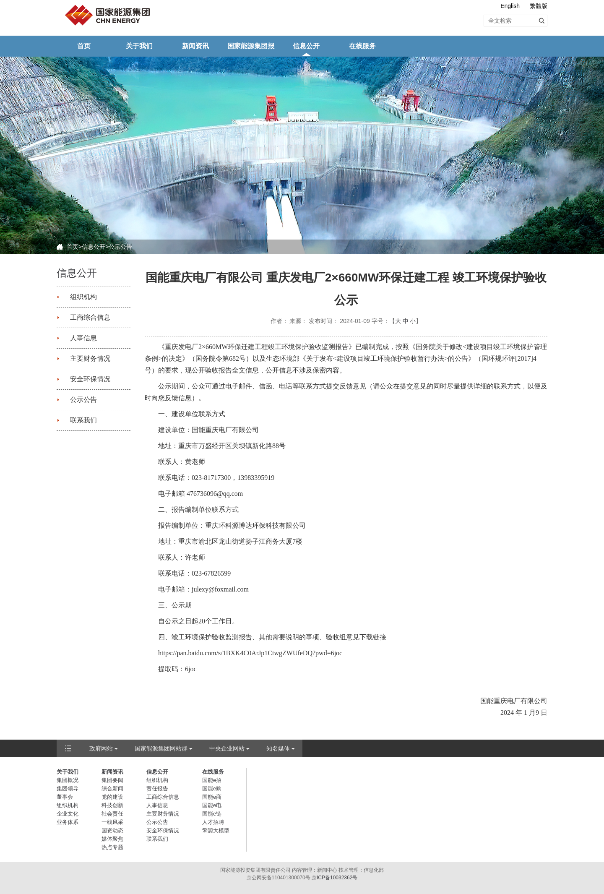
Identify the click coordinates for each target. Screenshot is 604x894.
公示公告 (120, 246)
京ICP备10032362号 (334, 878)
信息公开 (306, 46)
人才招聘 (213, 822)
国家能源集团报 (250, 46)
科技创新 (112, 805)
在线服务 (362, 46)
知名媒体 (278, 748)
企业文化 (67, 814)
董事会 (65, 797)
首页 (84, 46)
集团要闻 (112, 780)
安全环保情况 (90, 379)
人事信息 (83, 337)
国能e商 (211, 797)
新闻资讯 (195, 46)
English (510, 6)
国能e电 (211, 805)
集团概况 (67, 780)
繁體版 (538, 6)
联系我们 (83, 420)
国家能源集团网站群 (161, 748)
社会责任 (112, 814)
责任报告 (157, 788)
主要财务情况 (90, 358)
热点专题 (112, 847)
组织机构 (83, 296)
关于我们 (139, 46)
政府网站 (101, 748)
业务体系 (67, 822)
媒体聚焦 (112, 839)
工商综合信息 (90, 317)
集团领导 (67, 788)
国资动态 (112, 830)
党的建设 (112, 797)
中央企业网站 (227, 748)
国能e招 (211, 780)
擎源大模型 (215, 830)
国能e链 (211, 814)
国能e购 (211, 788)
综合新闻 (112, 788)
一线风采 (112, 822)
